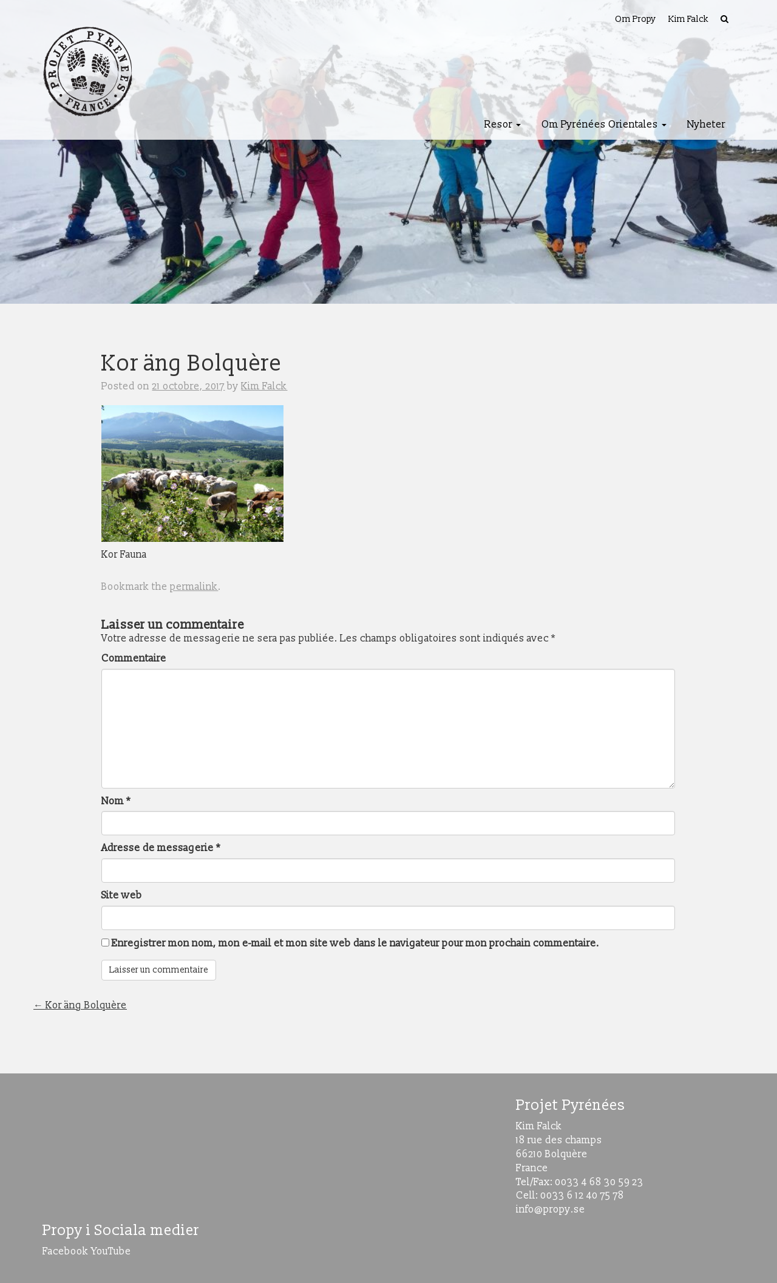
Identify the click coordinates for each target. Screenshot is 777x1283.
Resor (502, 124)
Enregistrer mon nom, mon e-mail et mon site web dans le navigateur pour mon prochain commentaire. (355, 943)
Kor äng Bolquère (80, 1005)
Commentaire (133, 658)
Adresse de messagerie (160, 848)
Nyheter (706, 124)
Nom (116, 801)
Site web (121, 895)
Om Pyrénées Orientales (604, 124)
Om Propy (635, 19)
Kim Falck (688, 19)
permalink (194, 587)
